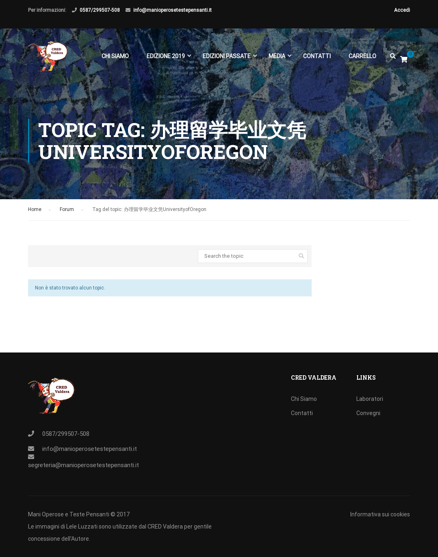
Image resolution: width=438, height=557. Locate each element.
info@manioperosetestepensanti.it (172, 10)
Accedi (402, 10)
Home (34, 210)
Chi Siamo (115, 56)
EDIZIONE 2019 (166, 56)
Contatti (317, 56)
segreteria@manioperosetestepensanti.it (83, 465)
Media (277, 56)
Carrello (362, 56)
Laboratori (369, 399)
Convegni (368, 413)
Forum (67, 210)
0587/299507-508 (100, 10)
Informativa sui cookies (380, 514)
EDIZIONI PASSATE (227, 56)
